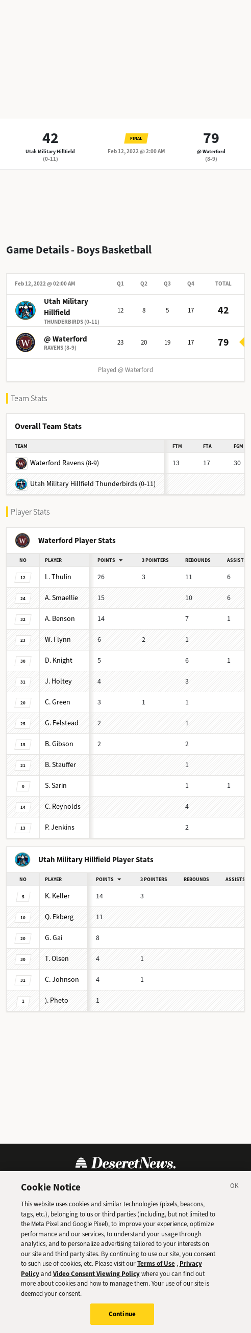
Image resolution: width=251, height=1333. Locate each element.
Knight (58, 660)
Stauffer (60, 765)
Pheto (56, 1000)
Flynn (58, 639)
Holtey (58, 681)
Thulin (58, 577)
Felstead (62, 723)
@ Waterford (211, 151)
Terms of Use (156, 1273)
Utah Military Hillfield (50, 151)
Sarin (56, 785)
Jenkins (59, 827)
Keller (57, 896)
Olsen (57, 958)
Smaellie (61, 598)
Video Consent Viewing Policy (96, 1284)
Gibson (59, 744)
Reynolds (63, 806)
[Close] (234, 1197)
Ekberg (59, 917)
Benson (60, 618)
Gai (53, 938)
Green (57, 702)
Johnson (62, 979)
